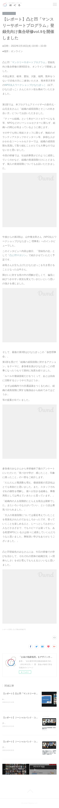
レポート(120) (7, 629)
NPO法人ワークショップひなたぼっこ (25, 85)
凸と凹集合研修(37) (19, 629)
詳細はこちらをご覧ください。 (14, 748)
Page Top (29, 791)
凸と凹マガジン (18, 255)
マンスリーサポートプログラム (28, 62)
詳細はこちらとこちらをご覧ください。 (18, 723)
